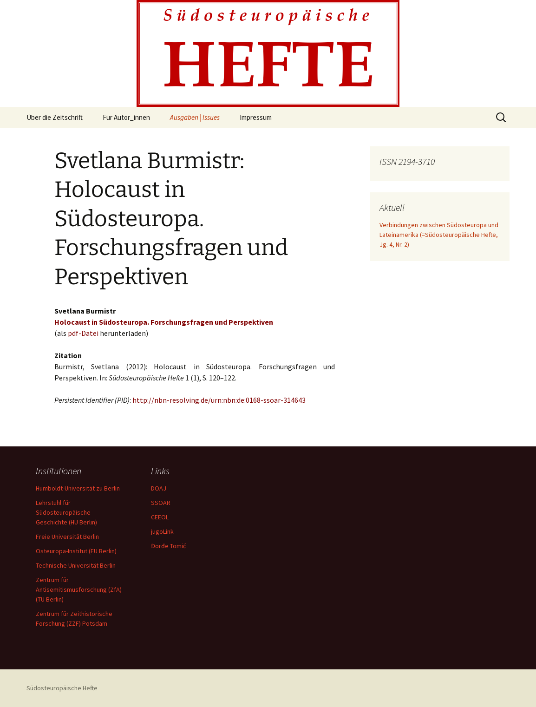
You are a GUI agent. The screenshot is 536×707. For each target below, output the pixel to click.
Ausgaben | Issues (195, 117)
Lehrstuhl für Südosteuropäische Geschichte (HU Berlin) (66, 512)
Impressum (256, 117)
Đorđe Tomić (168, 546)
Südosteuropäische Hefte (62, 688)
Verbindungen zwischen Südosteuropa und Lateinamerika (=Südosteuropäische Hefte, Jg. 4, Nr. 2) (438, 235)
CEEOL (160, 517)
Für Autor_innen (126, 117)
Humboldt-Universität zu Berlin (78, 488)
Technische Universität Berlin (76, 565)
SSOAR (160, 502)
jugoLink (162, 531)
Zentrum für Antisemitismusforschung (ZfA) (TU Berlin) (79, 589)
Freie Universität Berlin (67, 536)
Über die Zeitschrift (54, 117)
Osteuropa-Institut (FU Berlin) (76, 551)
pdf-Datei (83, 333)
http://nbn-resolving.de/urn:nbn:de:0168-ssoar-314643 (219, 400)
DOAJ (158, 488)
